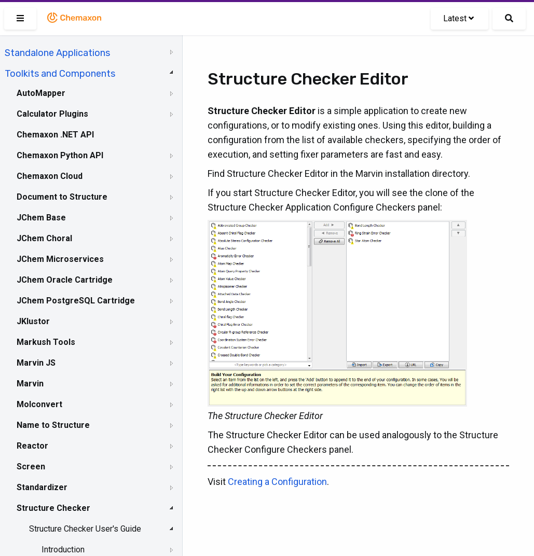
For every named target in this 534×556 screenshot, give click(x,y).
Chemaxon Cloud (50, 176)
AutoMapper (41, 93)
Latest (458, 18)
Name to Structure (53, 425)
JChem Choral (44, 238)
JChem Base (41, 218)
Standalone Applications (57, 53)
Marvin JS (36, 363)
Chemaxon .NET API (55, 135)
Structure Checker (53, 508)
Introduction (63, 549)
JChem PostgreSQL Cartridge (76, 300)
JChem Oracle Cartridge (65, 280)
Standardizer (42, 487)
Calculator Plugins (52, 114)
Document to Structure (62, 197)
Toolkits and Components (60, 73)
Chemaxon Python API (60, 155)
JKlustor (33, 321)
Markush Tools (46, 342)
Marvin (30, 383)
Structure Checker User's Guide (85, 529)
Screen (31, 466)
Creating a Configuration (277, 481)
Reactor (32, 446)
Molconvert (39, 404)
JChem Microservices (60, 259)
